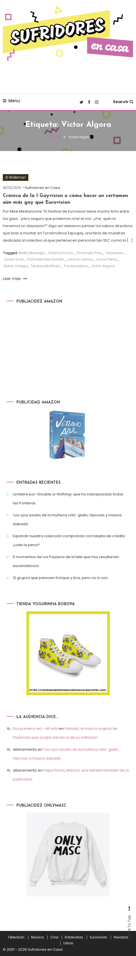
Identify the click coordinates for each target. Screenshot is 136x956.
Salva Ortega (16, 266)
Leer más (15, 278)
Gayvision (114, 253)
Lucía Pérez (107, 259)
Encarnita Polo (89, 253)
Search (123, 101)
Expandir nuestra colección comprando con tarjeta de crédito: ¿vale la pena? (69, 540)
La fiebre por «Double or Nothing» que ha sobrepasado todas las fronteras (68, 499)
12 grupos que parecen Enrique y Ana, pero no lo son (60, 577)
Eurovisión (98, 937)
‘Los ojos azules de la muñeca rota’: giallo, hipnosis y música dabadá (67, 519)
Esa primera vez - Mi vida (35, 728)
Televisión (16, 937)
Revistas (121, 937)
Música (37, 937)
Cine (54, 937)
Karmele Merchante (46, 259)
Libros (68, 943)
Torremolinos (76, 266)
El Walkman (16, 177)
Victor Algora (103, 266)
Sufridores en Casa (42, 187)
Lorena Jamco (80, 259)
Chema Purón (60, 253)
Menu (11, 101)
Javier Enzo (14, 259)
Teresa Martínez (45, 266)
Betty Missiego (32, 253)
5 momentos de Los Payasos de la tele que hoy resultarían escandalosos (66, 561)
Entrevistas (74, 937)
